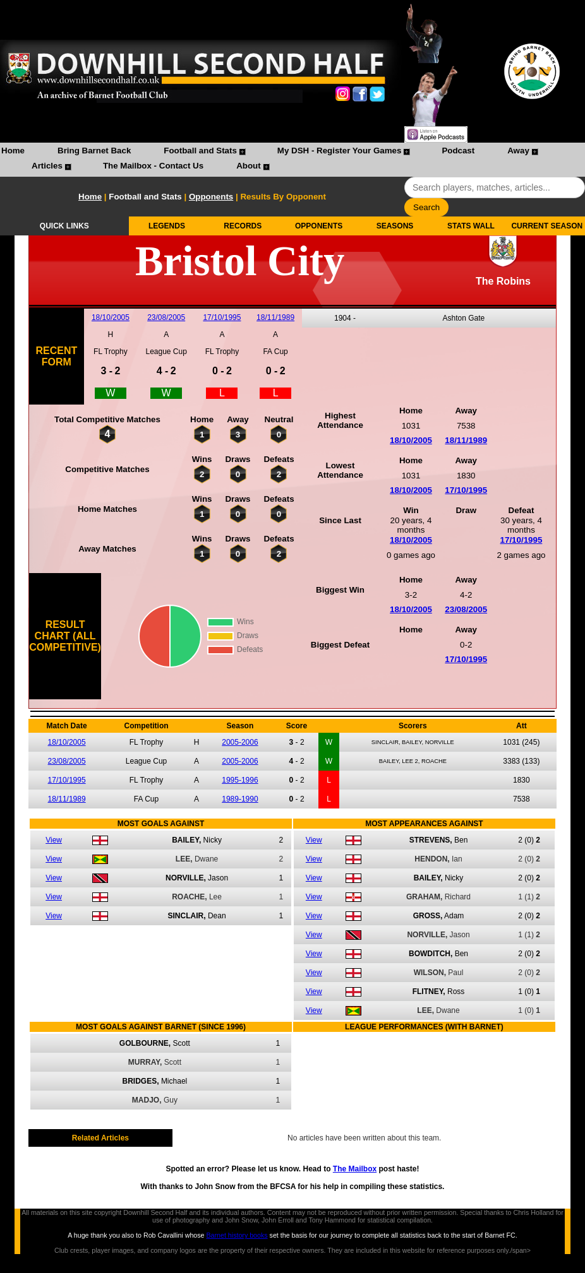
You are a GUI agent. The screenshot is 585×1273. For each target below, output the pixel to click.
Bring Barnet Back (94, 150)
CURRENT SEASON (546, 226)
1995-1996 (240, 780)
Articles (47, 165)
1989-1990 (240, 799)
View (53, 840)
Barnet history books (236, 1235)
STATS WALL (471, 226)
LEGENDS (166, 226)
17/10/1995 (222, 317)
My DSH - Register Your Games (339, 150)
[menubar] (292, 160)
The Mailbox (355, 1168)
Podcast (458, 150)
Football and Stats (200, 150)
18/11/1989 (275, 317)
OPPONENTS (318, 226)
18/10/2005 (111, 317)
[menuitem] (13, 152)
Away (518, 150)
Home (13, 150)
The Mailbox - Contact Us (153, 165)
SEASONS (395, 226)
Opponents (211, 196)
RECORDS (243, 226)
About (248, 165)
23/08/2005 (166, 317)
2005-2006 (240, 742)
